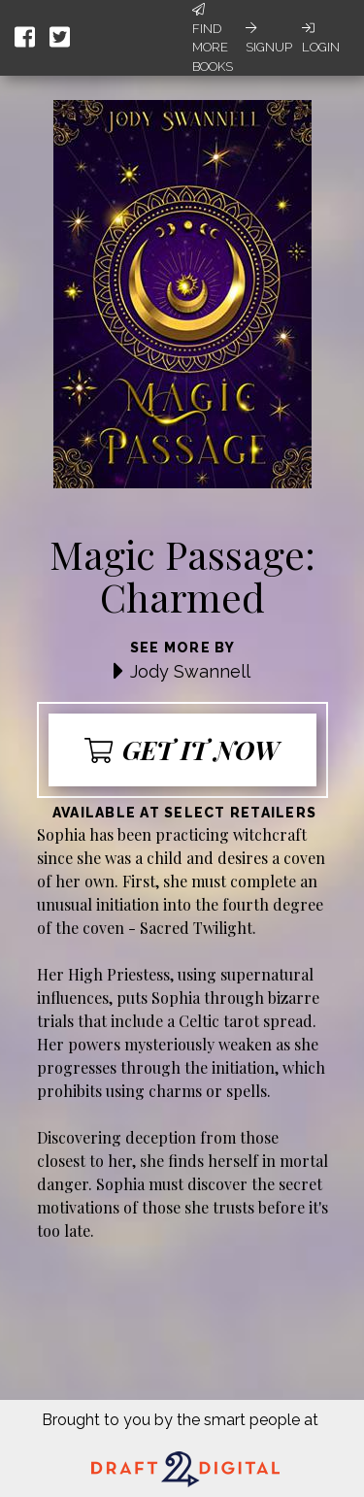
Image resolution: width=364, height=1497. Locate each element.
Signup (269, 37)
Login (321, 37)
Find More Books (212, 38)
